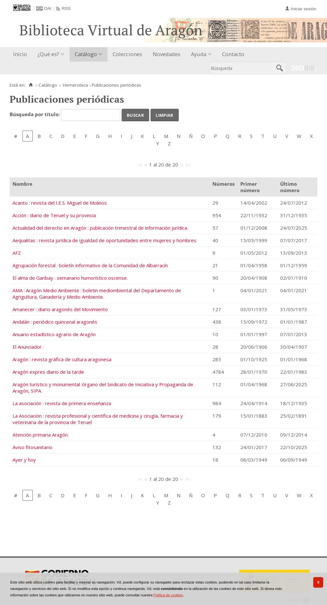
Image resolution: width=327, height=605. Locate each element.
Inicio (20, 54)
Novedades (166, 54)
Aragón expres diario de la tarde (48, 372)
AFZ (17, 253)
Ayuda (198, 54)
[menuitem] (21, 54)
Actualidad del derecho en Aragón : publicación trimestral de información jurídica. (100, 228)
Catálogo (86, 54)
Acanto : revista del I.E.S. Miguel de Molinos (60, 203)
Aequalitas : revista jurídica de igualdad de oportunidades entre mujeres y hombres (104, 240)
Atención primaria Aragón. (41, 434)
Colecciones (127, 54)
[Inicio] (30, 85)
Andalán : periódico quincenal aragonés (55, 322)
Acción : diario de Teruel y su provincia (54, 215)
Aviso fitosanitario (32, 447)
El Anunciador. (28, 347)
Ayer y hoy (24, 459)
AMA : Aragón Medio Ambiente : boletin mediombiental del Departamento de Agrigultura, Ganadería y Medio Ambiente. (97, 293)
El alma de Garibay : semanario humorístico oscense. (70, 278)
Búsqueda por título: (35, 114)
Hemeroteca (75, 85)
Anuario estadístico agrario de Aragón (54, 334)
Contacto (233, 54)
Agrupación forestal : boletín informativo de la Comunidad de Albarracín (90, 265)
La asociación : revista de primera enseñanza (62, 403)
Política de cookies (168, 595)
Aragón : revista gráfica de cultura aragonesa (62, 359)
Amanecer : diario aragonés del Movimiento (60, 309)
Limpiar (164, 114)
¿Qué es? (48, 54)
